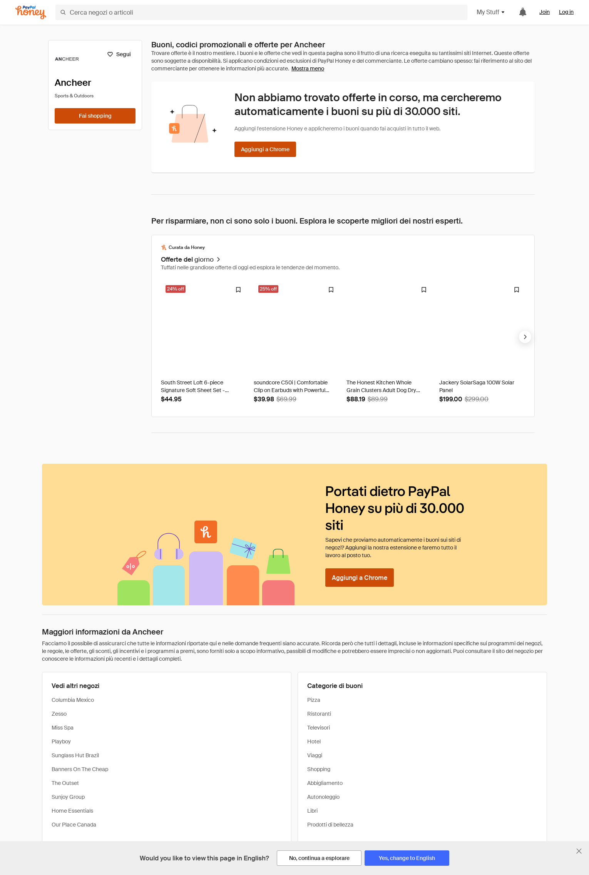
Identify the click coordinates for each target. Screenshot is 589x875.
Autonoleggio (323, 796)
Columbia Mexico (73, 699)
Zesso (59, 713)
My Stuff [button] (491, 12)
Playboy (61, 741)
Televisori (318, 727)
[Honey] (30, 12)
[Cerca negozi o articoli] (261, 12)
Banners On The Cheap (80, 769)
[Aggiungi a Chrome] (265, 149)
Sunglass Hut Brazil (75, 755)
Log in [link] (566, 11)
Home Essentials (72, 810)
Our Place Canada (74, 824)
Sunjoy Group (68, 796)
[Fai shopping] (95, 116)
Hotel (314, 741)
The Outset (65, 783)
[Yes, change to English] (407, 858)
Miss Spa (63, 727)
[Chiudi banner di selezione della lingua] (579, 851)
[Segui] (119, 54)
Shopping (318, 769)
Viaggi (314, 755)
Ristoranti (319, 713)
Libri (312, 810)
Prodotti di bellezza (330, 824)
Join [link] (544, 11)
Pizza (313, 699)
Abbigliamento (325, 783)
